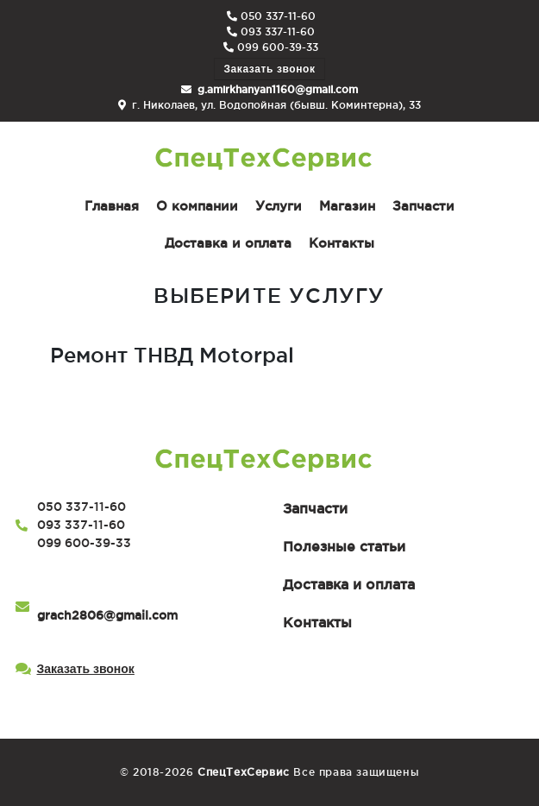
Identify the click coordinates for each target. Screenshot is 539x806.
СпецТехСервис (243, 772)
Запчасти (315, 508)
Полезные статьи (344, 546)
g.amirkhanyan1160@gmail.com (277, 89)
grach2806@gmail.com (107, 615)
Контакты (317, 622)
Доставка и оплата (349, 584)
